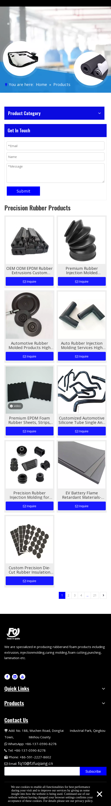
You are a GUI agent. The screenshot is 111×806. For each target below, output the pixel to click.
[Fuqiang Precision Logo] (14, 633)
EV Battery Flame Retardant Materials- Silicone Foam (81, 495)
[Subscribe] (93, 771)
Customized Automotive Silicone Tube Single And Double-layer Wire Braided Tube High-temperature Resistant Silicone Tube (82, 420)
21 (95, 595)
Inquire (29, 281)
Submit (23, 191)
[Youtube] (22, 677)
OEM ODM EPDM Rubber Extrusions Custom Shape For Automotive (29, 270)
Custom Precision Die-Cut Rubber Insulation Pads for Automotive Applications (29, 570)
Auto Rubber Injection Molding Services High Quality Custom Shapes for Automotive (82, 345)
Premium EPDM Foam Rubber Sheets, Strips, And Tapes (29, 420)
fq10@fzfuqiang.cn (35, 763)
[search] (41, 771)
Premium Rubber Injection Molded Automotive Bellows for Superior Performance (81, 270)
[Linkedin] (15, 677)
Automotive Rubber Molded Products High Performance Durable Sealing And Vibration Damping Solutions (29, 345)
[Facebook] (7, 677)
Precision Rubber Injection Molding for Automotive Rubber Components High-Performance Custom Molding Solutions (29, 495)
